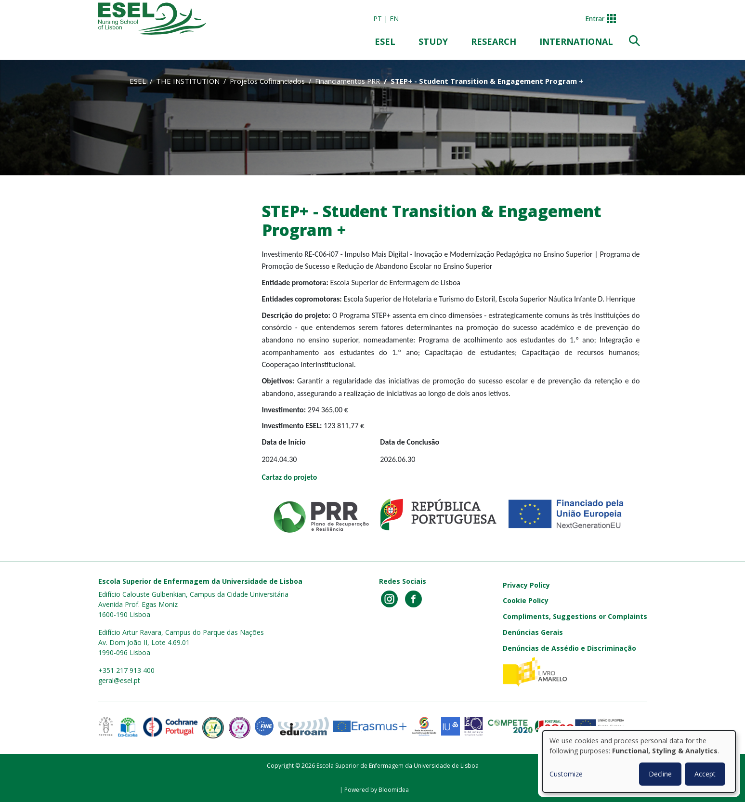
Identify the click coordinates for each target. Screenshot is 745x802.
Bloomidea (394, 790)
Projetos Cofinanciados (267, 81)
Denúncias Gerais (533, 632)
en (394, 18)
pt (377, 18)
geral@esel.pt (119, 680)
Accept (705, 773)
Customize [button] (566, 773)
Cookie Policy (526, 600)
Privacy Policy (526, 585)
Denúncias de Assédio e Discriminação (569, 648)
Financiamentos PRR (347, 81)
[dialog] (639, 761)
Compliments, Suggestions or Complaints (575, 616)
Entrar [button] (594, 18)
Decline (660, 773)
